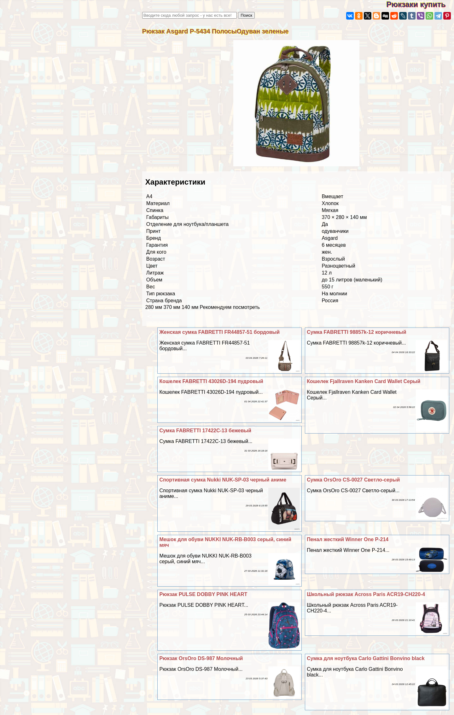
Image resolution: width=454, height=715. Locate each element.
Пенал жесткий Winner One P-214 (347, 539)
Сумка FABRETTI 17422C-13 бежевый (205, 430)
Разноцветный (338, 266)
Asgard (330, 238)
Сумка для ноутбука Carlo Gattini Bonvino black (365, 658)
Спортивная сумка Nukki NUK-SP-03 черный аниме (222, 479)
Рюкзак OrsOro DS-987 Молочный (201, 658)
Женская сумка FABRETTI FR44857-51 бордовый (219, 332)
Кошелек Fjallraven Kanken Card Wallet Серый (363, 381)
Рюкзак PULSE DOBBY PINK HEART (203, 594)
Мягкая (330, 210)
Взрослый (333, 259)
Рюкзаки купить (420, 4)
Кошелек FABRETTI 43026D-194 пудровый (211, 381)
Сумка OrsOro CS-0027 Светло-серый (353, 479)
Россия (330, 300)
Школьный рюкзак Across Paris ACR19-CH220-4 (366, 594)
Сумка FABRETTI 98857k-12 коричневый (356, 332)
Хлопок (330, 203)
